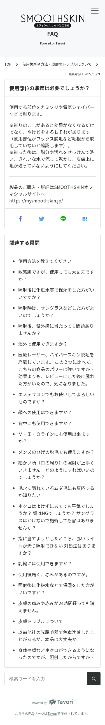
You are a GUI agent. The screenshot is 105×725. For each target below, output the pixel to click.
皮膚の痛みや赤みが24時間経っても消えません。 (56, 607)
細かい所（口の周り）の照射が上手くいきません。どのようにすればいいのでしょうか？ (56, 469)
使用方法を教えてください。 (47, 261)
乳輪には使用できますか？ (45, 563)
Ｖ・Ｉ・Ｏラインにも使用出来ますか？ (54, 437)
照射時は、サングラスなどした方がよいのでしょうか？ (56, 311)
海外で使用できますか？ (42, 343)
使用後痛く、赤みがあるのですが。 (54, 574)
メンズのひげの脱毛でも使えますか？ (56, 452)
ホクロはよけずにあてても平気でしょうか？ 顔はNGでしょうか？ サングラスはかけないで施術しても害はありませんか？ (56, 517)
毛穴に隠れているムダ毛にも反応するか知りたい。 (56, 492)
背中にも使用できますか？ (45, 423)
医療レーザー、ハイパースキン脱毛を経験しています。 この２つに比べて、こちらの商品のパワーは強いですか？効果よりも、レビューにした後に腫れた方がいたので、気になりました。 (56, 369)
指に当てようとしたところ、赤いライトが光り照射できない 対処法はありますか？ (56, 545)
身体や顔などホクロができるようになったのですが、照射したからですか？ (56, 654)
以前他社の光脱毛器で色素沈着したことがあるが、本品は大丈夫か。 (56, 636)
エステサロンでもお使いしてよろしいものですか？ (56, 398)
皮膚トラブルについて (40, 621)
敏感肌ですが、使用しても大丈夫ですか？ (56, 275)
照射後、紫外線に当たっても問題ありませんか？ (56, 329)
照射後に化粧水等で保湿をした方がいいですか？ (56, 293)
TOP (7, 64)
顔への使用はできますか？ (45, 412)
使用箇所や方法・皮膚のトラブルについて (57, 64)
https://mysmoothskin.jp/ (36, 200)
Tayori (52, 713)
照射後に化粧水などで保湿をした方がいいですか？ (56, 589)
